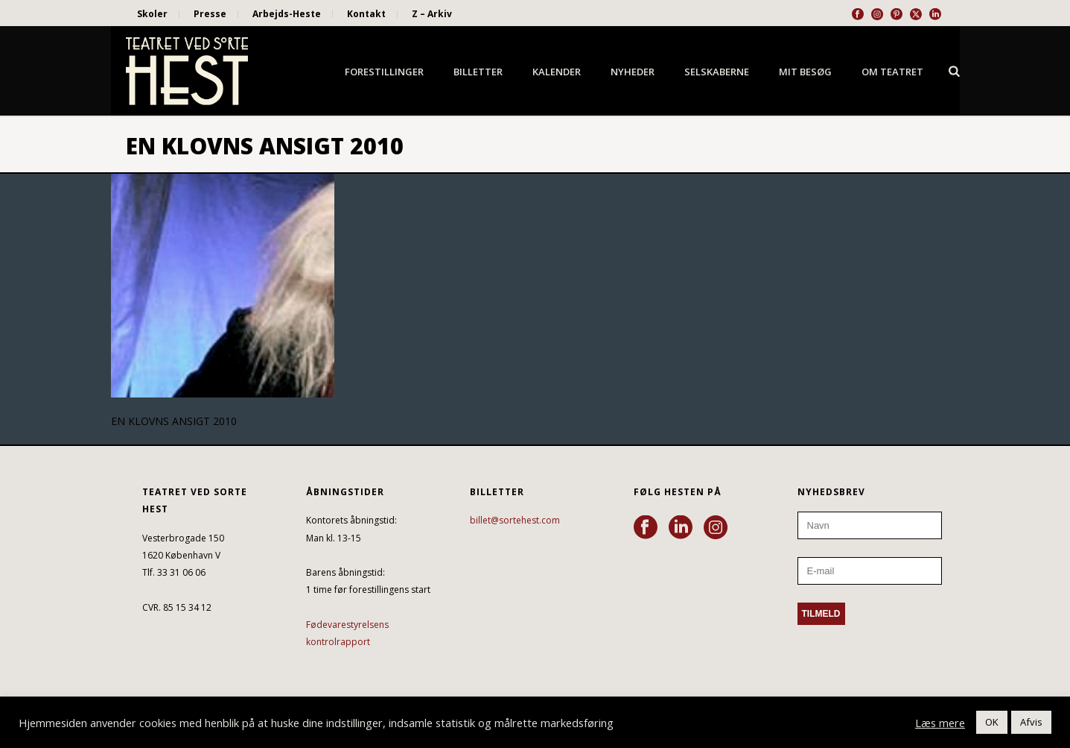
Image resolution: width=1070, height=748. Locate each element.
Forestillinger (384, 71)
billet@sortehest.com (515, 520)
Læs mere (940, 722)
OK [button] (992, 722)
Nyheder (633, 71)
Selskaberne (716, 71)
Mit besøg (805, 71)
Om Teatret (892, 71)
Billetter (478, 71)
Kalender (556, 71)
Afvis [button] (1031, 722)
